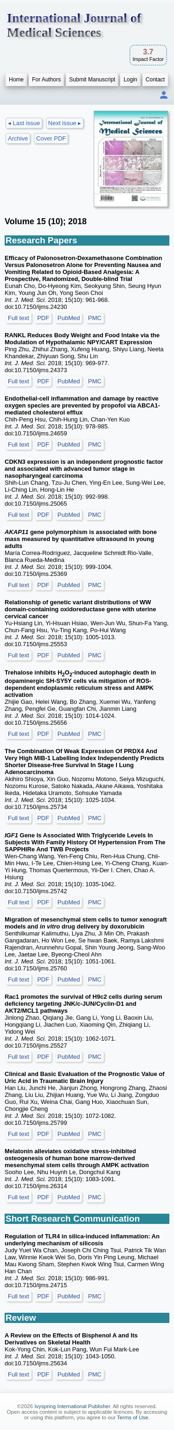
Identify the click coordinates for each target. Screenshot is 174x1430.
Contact (155, 79)
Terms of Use (132, 1417)
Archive (18, 138)
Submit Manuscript (92, 79)
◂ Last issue (24, 123)
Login (130, 79)
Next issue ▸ (64, 123)
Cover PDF (51, 138)
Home (16, 79)
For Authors (46, 79)
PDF (43, 317)
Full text (18, 317)
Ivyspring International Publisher (72, 1406)
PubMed (69, 317)
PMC (95, 317)
